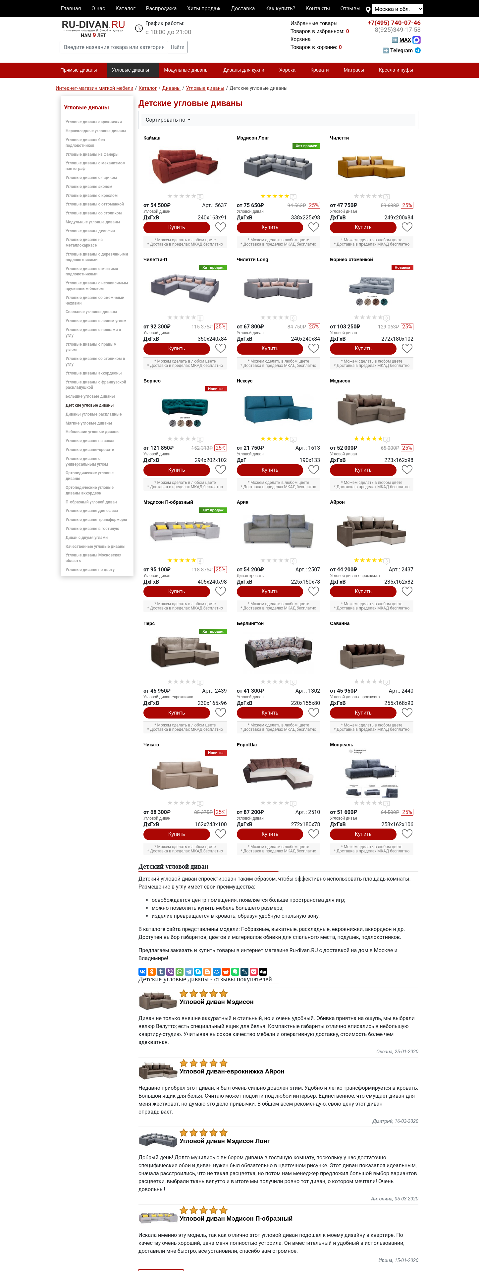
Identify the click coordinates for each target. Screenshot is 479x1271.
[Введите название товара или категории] (114, 47)
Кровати (322, 70)
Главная (71, 8)
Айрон (337, 502)
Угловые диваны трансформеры (96, 519)
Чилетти (339, 138)
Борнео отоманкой (351, 259)
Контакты (318, 8)
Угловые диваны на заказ (90, 440)
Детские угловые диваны (90, 405)
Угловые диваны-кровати (90, 449)
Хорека (290, 70)
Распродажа (161, 8)
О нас (98, 8)
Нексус (245, 380)
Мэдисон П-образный (168, 502)
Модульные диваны (189, 70)
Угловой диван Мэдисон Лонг (225, 1141)
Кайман (152, 138)
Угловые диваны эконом (89, 186)
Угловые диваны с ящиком (91, 177)
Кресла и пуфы (399, 70)
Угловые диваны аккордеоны (94, 373)
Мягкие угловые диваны (89, 423)
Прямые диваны (81, 70)
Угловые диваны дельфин (90, 231)
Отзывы (351, 8)
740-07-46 (394, 23)
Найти (178, 47)
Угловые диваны (133, 70)
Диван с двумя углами (87, 537)
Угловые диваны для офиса (92, 510)
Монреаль (341, 744)
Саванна (339, 623)
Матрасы (357, 70)
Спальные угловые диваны (91, 312)
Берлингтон (250, 623)
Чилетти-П (155, 259)
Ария (242, 502)
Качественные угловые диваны (96, 546)
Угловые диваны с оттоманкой (95, 204)
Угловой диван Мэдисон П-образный (236, 1218)
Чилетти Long (252, 259)
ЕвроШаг (247, 744)
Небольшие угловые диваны (93, 432)
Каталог (125, 8)
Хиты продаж (204, 8)
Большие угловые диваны (90, 396)
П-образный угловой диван (91, 502)
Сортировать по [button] (166, 120)
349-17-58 (398, 29)
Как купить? (280, 8)
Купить (176, 227)
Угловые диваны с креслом (92, 195)
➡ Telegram (402, 50)
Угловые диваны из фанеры (92, 154)
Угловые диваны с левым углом (96, 320)
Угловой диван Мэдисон (217, 1002)
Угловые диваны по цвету (90, 569)
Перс (149, 623)
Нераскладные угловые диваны (96, 131)
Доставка (243, 8)
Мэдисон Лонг (253, 138)
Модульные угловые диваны (93, 222)
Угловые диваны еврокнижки (94, 122)
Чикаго (151, 744)
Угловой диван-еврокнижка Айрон (232, 1071)
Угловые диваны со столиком (94, 213)
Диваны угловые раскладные (94, 414)
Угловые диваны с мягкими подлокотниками (92, 271)
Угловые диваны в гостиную (92, 528)
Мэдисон (340, 380)
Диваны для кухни (247, 70)
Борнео (152, 380)
